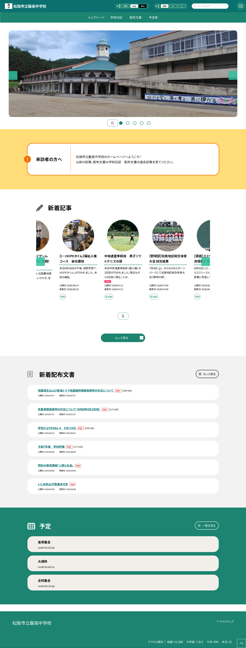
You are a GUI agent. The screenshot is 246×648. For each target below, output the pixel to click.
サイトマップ (226, 621)
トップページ (96, 17)
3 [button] (134, 123)
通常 (126, 6)
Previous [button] (13, 75)
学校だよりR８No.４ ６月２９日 (57, 428)
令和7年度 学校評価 (51, 446)
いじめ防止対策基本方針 (53, 484)
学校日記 (116, 17)
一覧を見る (209, 525)
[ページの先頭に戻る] (241, 643)
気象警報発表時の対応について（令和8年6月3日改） (69, 409)
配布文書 (136, 17)
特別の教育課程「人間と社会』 (56, 465)
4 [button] (141, 123)
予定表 (153, 17)
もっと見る (121, 337)
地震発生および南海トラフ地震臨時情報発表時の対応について (76, 390)
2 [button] (128, 123)
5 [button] (148, 123)
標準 (165, 6)
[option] (123, 73)
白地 (134, 6)
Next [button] (233, 75)
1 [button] (121, 123)
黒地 (143, 6)
